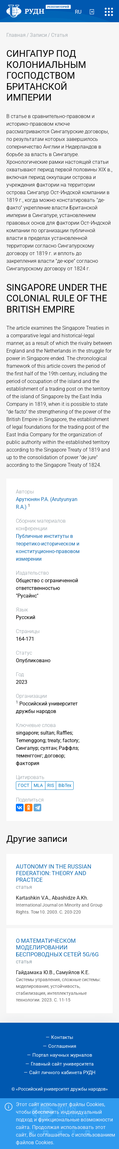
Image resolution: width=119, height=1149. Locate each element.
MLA (38, 785)
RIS (50, 785)
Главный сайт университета (62, 1064)
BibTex (64, 785)
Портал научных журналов (62, 1055)
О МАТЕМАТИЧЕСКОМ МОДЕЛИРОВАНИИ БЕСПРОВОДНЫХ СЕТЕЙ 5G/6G (57, 947)
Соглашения (62, 1046)
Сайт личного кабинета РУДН (62, 1072)
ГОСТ (23, 785)
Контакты (62, 1037)
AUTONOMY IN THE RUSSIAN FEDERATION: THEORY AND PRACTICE (53, 873)
